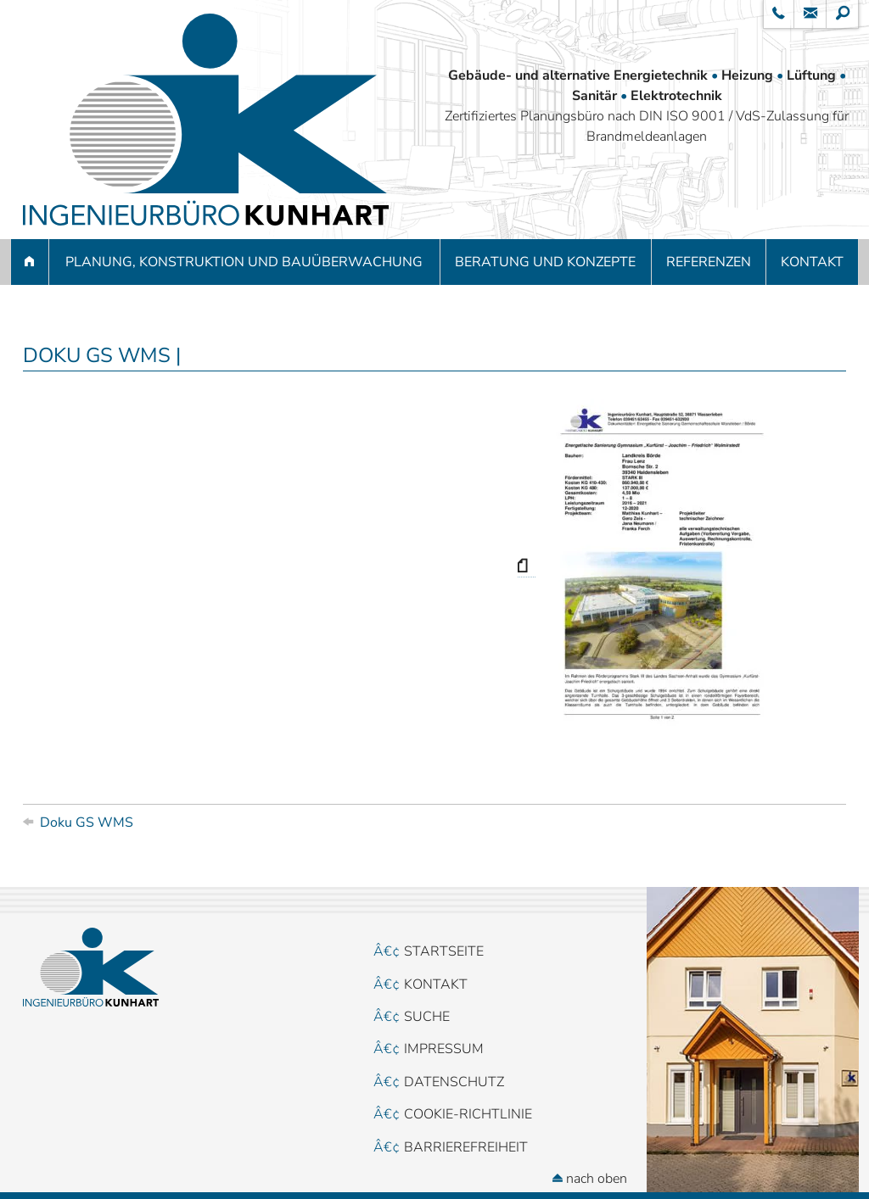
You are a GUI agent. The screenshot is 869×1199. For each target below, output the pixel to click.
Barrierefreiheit (466, 1147)
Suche (427, 1016)
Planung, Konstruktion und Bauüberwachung (244, 262)
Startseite (444, 951)
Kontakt (812, 262)
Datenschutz (454, 1082)
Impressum (444, 1049)
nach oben (589, 1178)
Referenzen (708, 262)
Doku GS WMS (86, 822)
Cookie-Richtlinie (468, 1114)
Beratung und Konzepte (545, 262)
